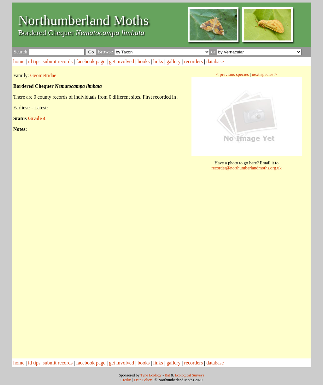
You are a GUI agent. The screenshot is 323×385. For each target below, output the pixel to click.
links (158, 61)
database (215, 61)
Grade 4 (37, 118)
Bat (167, 375)
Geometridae (43, 75)
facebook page (90, 61)
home (19, 61)
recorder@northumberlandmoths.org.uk (246, 168)
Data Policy (143, 380)
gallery (173, 61)
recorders (193, 61)
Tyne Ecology (151, 375)
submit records (58, 61)
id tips (34, 61)
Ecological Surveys (189, 375)
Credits (126, 380)
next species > (264, 74)
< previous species (232, 74)
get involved (121, 61)
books (144, 61)
